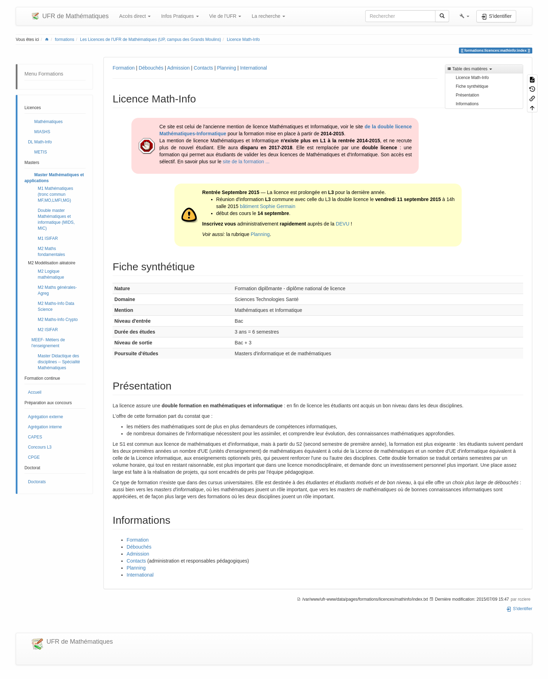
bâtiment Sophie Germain (267, 206)
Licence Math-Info (243, 39)
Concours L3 (39, 447)
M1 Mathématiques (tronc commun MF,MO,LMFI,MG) (55, 194)
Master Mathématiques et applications (54, 177)
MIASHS (42, 131)
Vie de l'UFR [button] (225, 16)
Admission (178, 68)
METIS (40, 152)
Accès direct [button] (135, 16)
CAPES (35, 437)
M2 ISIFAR (48, 329)
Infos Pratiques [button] (180, 16)
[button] (464, 16)
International (253, 68)
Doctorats (37, 481)
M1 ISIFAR (48, 238)
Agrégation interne (45, 426)
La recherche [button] (268, 16)
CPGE (34, 457)
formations (64, 39)
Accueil (34, 392)
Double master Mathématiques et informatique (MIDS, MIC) (56, 219)
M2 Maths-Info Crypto (58, 319)
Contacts (203, 68)
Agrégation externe (45, 416)
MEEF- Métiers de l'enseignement (48, 342)
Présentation (467, 95)
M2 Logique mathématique (51, 274)
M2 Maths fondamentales (51, 251)
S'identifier (519, 608)
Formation (124, 68)
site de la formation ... (246, 161)
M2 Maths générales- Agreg (57, 290)
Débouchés (151, 68)
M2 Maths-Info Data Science (56, 306)
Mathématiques (48, 121)
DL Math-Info (40, 142)
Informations (467, 103)
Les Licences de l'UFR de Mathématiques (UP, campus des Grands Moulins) (150, 39)
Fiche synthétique (472, 86)
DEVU (342, 224)
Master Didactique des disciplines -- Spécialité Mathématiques (59, 361)
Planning (226, 68)
